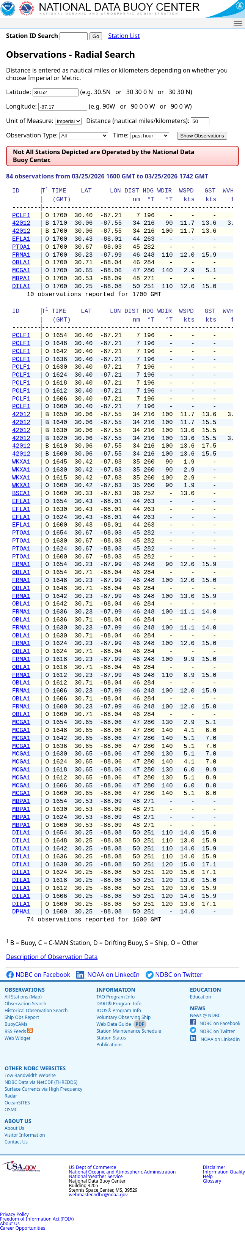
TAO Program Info (115, 997)
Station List (124, 36)
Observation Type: (32, 135)
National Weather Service (96, 1176)
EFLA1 (21, 239)
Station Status (111, 1038)
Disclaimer (214, 1167)
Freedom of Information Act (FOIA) (37, 1219)
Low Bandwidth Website (30, 1075)
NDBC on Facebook (38, 975)
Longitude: (21, 106)
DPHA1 (21, 912)
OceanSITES (17, 1102)
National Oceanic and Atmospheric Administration (122, 1172)
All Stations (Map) (23, 997)
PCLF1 (21, 215)
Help (208, 1176)
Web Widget (17, 1038)
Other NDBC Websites (35, 1068)
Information (115, 989)
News (197, 1008)
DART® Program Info (118, 1003)
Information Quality (224, 1172)
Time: (121, 135)
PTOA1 (21, 247)
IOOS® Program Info (118, 1010)
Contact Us (16, 1142)
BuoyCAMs (16, 1024)
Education (205, 989)
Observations (25, 989)
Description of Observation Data (51, 957)
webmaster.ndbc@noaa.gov (98, 1194)
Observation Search (25, 1003)
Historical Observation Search (36, 1010)
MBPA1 (21, 278)
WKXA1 (21, 462)
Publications (109, 1044)
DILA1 (21, 286)
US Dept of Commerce (92, 1167)
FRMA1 (21, 255)
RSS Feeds (19, 1031)
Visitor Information (25, 1135)
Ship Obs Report (22, 1017)
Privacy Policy (14, 1214)
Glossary (212, 1181)
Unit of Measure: (29, 121)
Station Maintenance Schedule (128, 1031)
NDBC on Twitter (174, 975)
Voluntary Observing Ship (123, 1017)
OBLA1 (21, 263)
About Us (18, 1121)
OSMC (11, 1109)
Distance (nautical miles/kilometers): (137, 121)
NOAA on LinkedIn (108, 975)
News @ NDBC (205, 1015)
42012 (21, 223)
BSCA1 (21, 493)
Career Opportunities (22, 1228)
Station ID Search (32, 36)
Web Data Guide (113, 1024)
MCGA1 (21, 271)
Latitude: (18, 92)
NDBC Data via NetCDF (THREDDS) (41, 1082)
